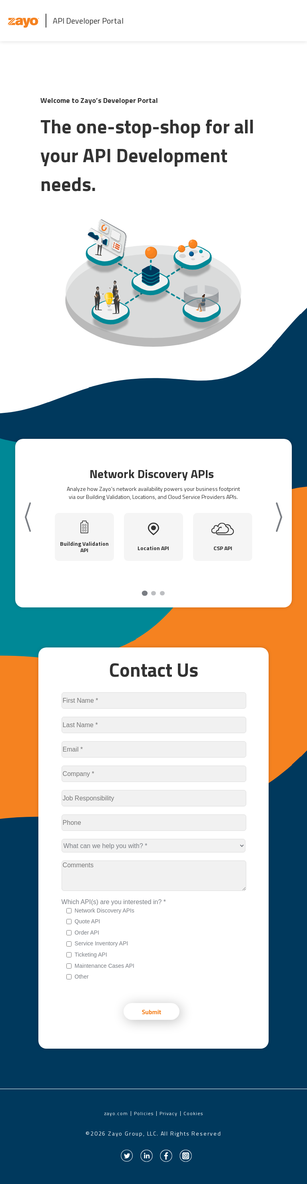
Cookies (193, 1113)
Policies (144, 1113)
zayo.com (116, 1113)
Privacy (168, 1113)
